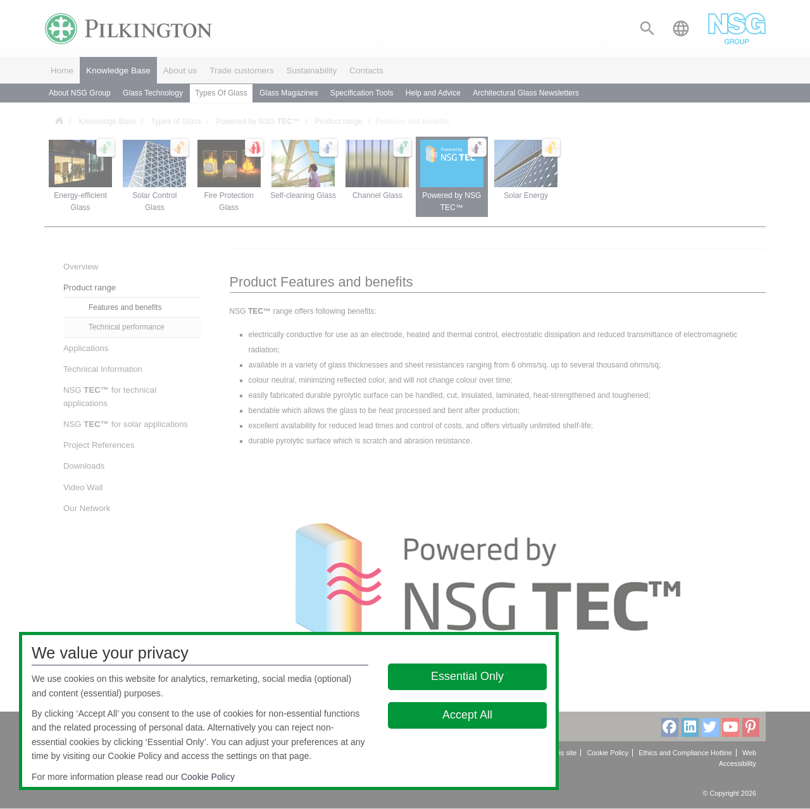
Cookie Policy (208, 777)
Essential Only (467, 676)
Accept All (467, 714)
